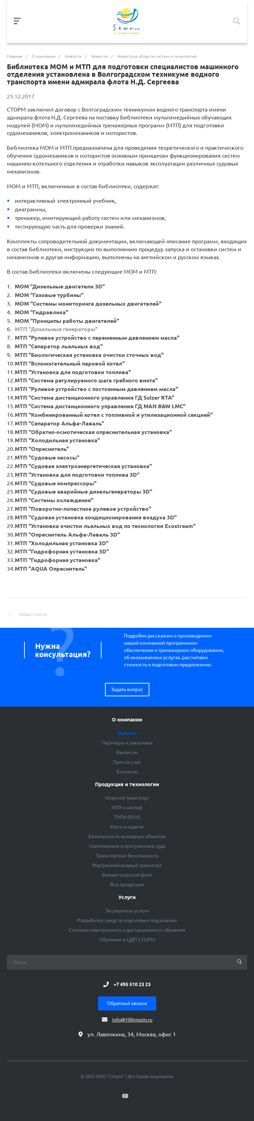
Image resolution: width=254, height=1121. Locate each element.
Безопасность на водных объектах (127, 836)
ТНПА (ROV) (127, 817)
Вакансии (127, 752)
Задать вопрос (127, 689)
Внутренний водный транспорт (127, 865)
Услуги (127, 897)
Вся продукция (127, 884)
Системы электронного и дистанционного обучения (127, 930)
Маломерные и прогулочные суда (127, 846)
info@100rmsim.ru (132, 1020)
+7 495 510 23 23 (132, 984)
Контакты (127, 771)
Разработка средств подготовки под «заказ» (127, 920)
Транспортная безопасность (127, 855)
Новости (127, 733)
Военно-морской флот (127, 875)
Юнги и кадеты (127, 826)
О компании (127, 719)
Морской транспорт (127, 798)
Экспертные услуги (127, 910)
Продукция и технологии (127, 784)
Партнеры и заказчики (127, 742)
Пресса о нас (127, 762)
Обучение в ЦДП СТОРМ (127, 939)
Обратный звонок (127, 1003)
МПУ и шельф (127, 807)
